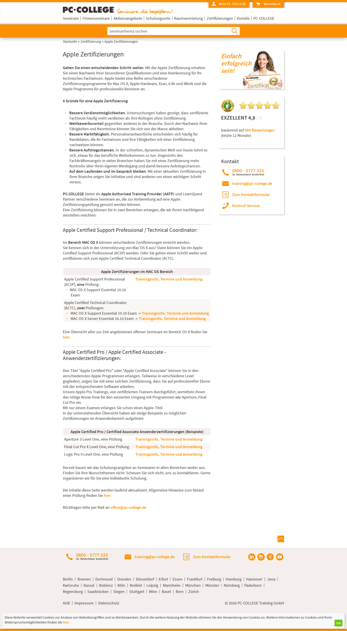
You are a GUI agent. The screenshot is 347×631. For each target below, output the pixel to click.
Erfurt (163, 579)
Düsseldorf (145, 579)
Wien (153, 591)
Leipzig (152, 585)
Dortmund (104, 579)
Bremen (84, 579)
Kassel (89, 585)
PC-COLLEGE (263, 18)
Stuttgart (136, 591)
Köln (121, 585)
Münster (212, 585)
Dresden (124, 579)
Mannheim (172, 585)
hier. (67, 337)
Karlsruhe (71, 585)
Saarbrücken (98, 591)
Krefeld (136, 585)
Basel (166, 591)
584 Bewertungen (260, 130)
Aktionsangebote (128, 18)
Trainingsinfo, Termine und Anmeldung (168, 279)
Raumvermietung (188, 18)
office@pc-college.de (128, 507)
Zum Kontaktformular (251, 194)
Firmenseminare (96, 18)
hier (66, 622)
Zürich (193, 591)
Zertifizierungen (220, 18)
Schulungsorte (158, 18)
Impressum (84, 603)
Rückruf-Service (246, 205)
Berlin (68, 579)
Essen (177, 579)
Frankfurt (194, 579)
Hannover (254, 579)
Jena (271, 579)
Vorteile (243, 18)
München (193, 585)
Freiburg (214, 579)
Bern (180, 591)
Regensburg (73, 591)
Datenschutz (108, 603)
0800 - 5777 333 (248, 172)
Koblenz (106, 585)
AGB (66, 603)
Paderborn (253, 585)
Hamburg (233, 579)
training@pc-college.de (252, 183)
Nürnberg (232, 585)
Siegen (119, 591)
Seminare (71, 18)
